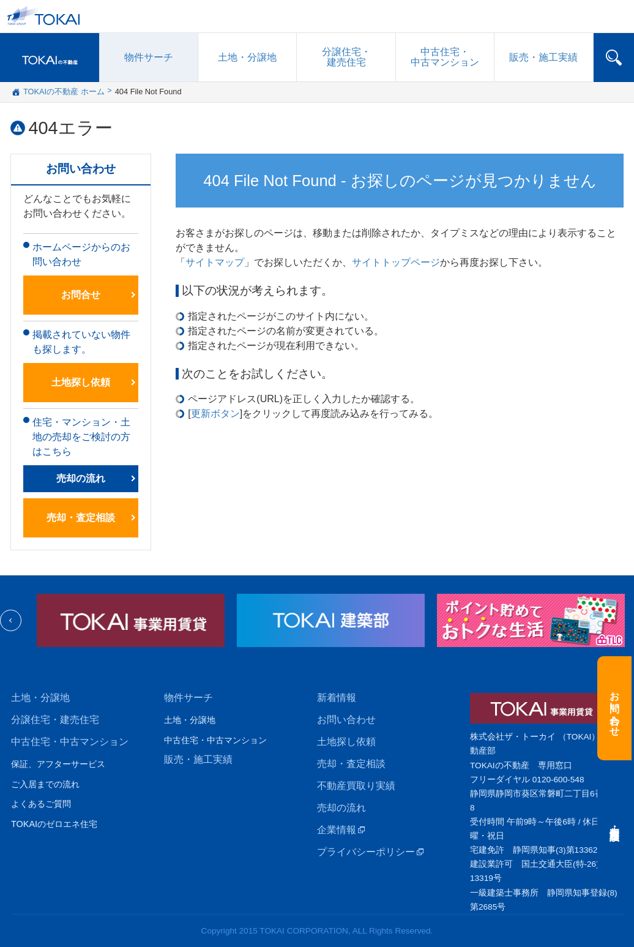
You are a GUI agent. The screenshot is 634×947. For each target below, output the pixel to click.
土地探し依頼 (80, 382)
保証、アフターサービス (58, 764)
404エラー (71, 128)
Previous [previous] (10, 620)
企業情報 (336, 830)
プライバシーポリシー (366, 852)
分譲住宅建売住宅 (346, 57)
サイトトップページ (396, 262)
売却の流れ (80, 478)
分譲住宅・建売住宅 (55, 719)
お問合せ (80, 295)
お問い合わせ (346, 719)
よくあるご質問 (41, 804)
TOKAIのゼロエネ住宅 (54, 824)
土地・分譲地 (247, 57)
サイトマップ (214, 262)
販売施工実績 (543, 57)
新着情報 (336, 697)
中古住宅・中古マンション (70, 741)
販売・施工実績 (198, 759)
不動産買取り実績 (356, 785)
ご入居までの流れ (45, 784)
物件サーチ (148, 57)
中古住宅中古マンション (445, 57)
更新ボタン (215, 413)
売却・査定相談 (81, 517)
